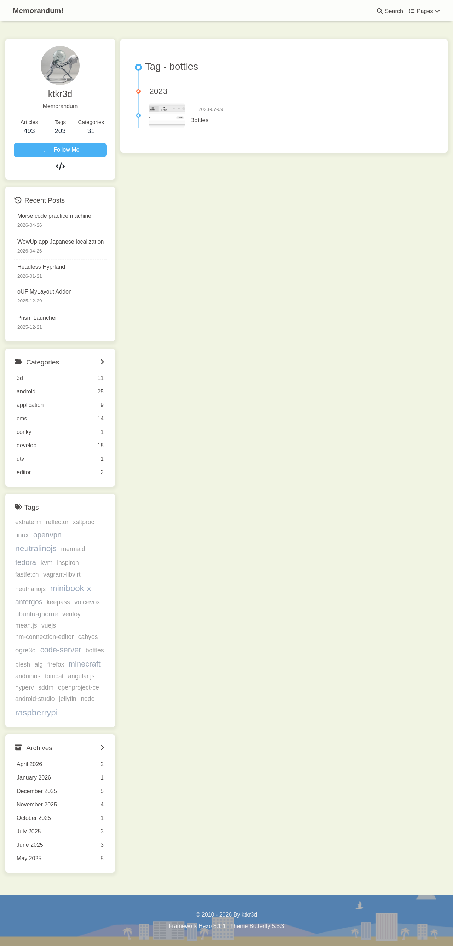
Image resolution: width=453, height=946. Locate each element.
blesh (22, 664)
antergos (28, 602)
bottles (95, 650)
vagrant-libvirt (62, 574)
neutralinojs (36, 548)
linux (22, 535)
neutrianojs (30, 589)
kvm (46, 562)
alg (39, 664)
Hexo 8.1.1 (212, 926)
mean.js (26, 625)
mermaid (73, 549)
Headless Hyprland (41, 267)
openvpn (47, 535)
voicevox (87, 602)
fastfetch (27, 574)
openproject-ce (78, 687)
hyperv (24, 687)
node (87, 698)
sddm (45, 687)
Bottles (199, 120)
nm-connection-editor (44, 636)
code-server (60, 649)
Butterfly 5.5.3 (267, 926)
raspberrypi (36, 712)
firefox (55, 664)
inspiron (68, 562)
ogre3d (25, 650)
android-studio (35, 698)
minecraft (85, 663)
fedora (25, 562)
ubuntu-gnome (36, 614)
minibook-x (70, 588)
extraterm (28, 522)
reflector (57, 522)
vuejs (48, 625)
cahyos (88, 636)
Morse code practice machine (54, 216)
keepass (58, 602)
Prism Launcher (37, 318)
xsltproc (83, 522)
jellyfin (67, 698)
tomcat (54, 676)
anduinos (27, 676)
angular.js (81, 676)
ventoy (71, 614)
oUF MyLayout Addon (44, 292)
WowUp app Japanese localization (60, 242)
